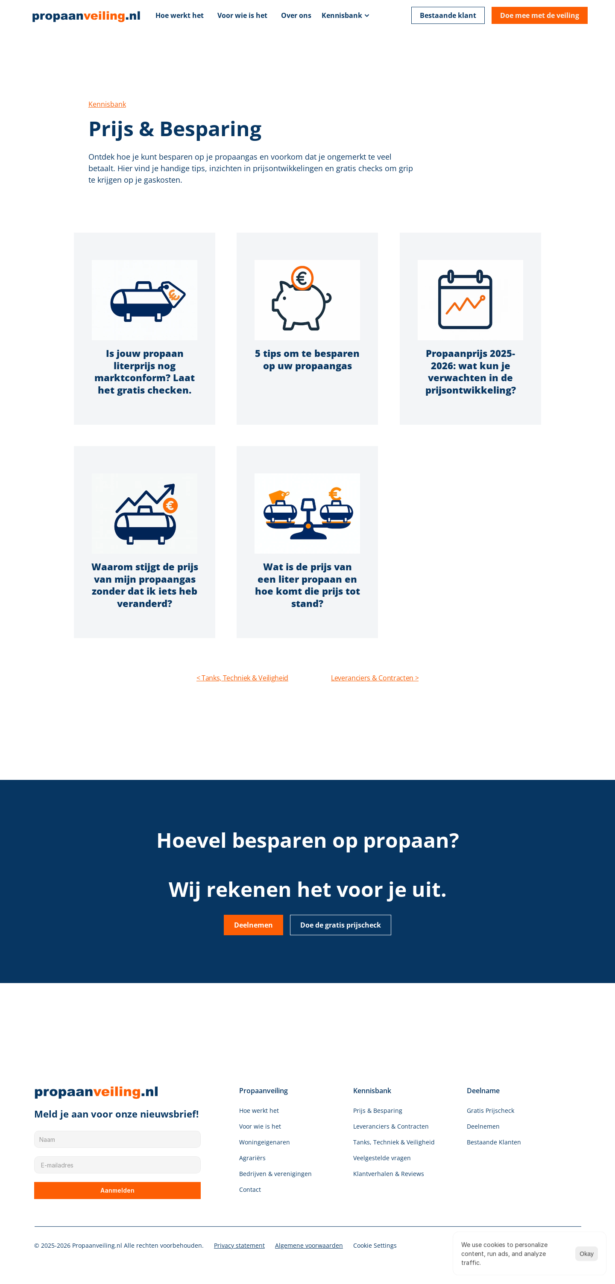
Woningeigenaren (264, 1142)
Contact (250, 1189)
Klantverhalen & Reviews (388, 1174)
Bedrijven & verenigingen (275, 1174)
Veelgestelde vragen (382, 1158)
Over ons (296, 15)
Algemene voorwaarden (309, 1245)
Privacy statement (239, 1245)
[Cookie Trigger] (375, 1246)
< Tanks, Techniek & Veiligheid (242, 678)
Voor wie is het (242, 15)
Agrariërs (252, 1158)
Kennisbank (342, 15)
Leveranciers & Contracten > (375, 678)
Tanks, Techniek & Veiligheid (394, 1142)
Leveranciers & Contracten (391, 1126)
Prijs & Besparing (377, 1110)
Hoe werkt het (179, 15)
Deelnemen (483, 1126)
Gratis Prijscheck (490, 1110)
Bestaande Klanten (494, 1142)
